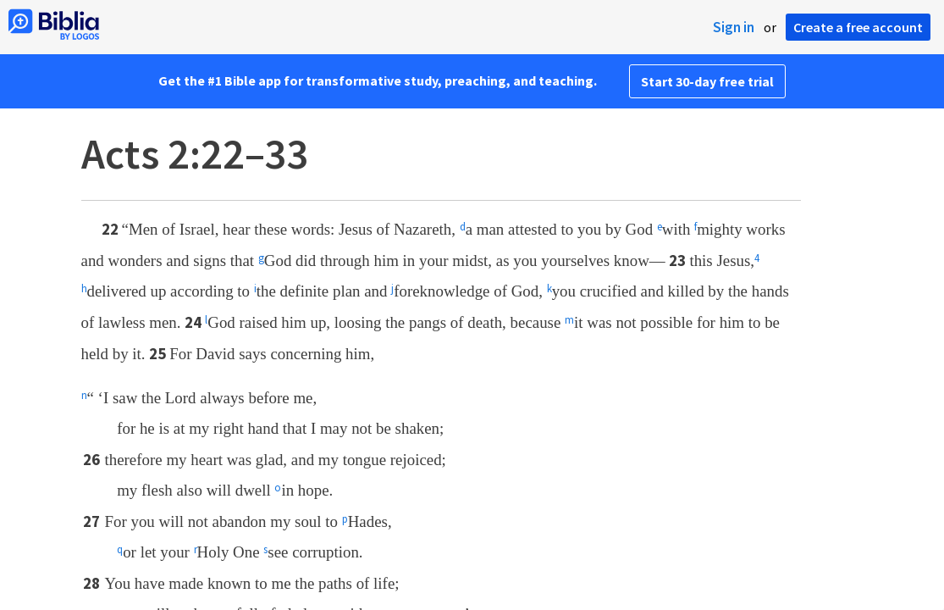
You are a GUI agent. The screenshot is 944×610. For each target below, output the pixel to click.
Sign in (733, 27)
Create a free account (858, 27)
